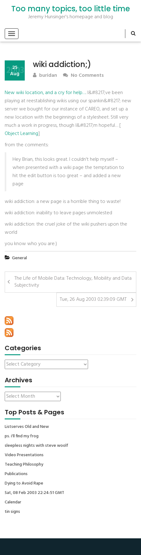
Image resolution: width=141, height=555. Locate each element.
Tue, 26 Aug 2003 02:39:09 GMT (93, 299)
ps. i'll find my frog (22, 436)
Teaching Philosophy (24, 465)
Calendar (13, 502)
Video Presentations (24, 455)
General (19, 258)
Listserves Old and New (27, 427)
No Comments (83, 75)
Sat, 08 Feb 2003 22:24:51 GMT (34, 493)
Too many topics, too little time (70, 9)
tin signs (12, 512)
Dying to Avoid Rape (24, 483)
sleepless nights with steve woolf (36, 446)
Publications (16, 474)
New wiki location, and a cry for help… (45, 93)
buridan (45, 75)
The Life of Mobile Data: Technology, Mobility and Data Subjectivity (73, 282)
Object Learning (21, 134)
